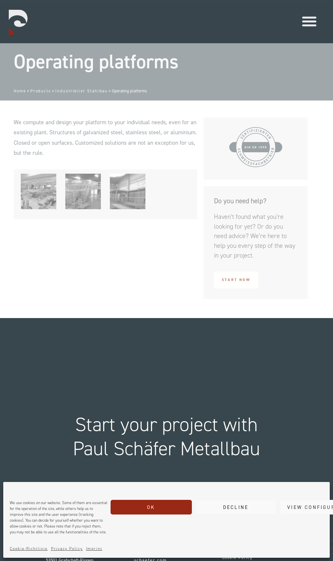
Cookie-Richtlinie (29, 548)
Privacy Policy (67, 548)
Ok (151, 507)
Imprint (94, 548)
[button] (309, 18)
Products (40, 91)
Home (20, 91)
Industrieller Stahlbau (81, 91)
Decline (235, 507)
